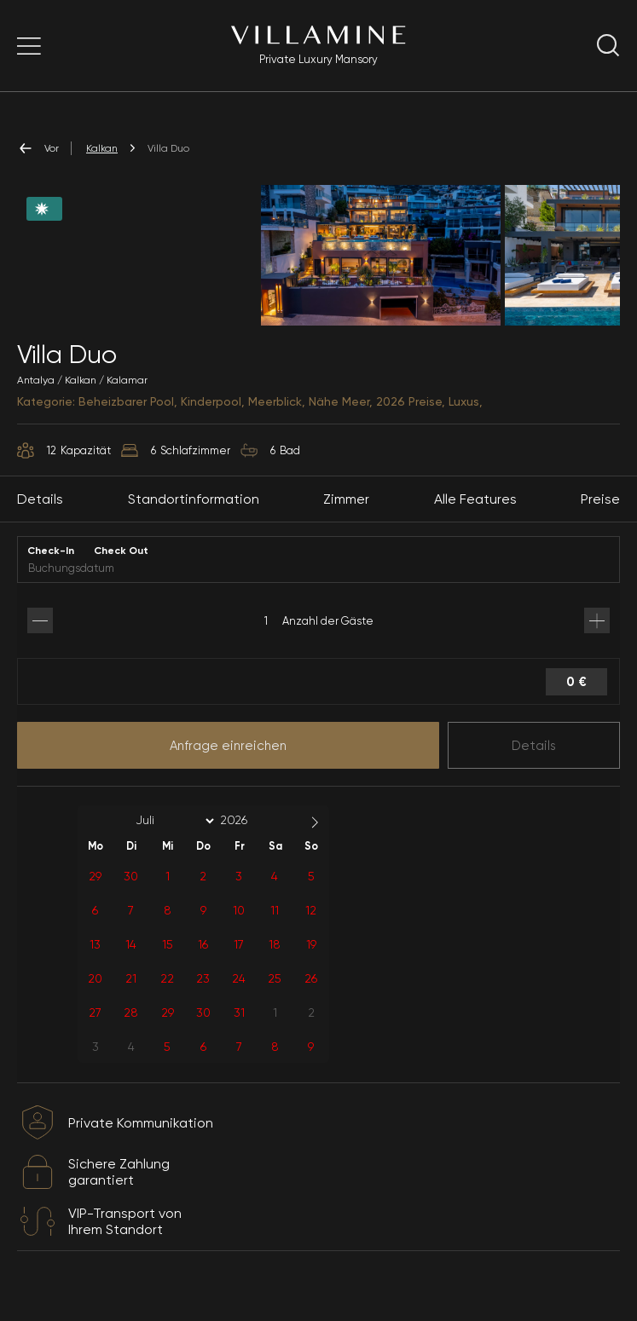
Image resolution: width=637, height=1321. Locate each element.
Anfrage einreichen (228, 764)
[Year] (247, 839)
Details (534, 764)
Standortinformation (193, 518)
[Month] (172, 839)
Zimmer (346, 518)
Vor (38, 148)
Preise (600, 518)
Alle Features (475, 518)
